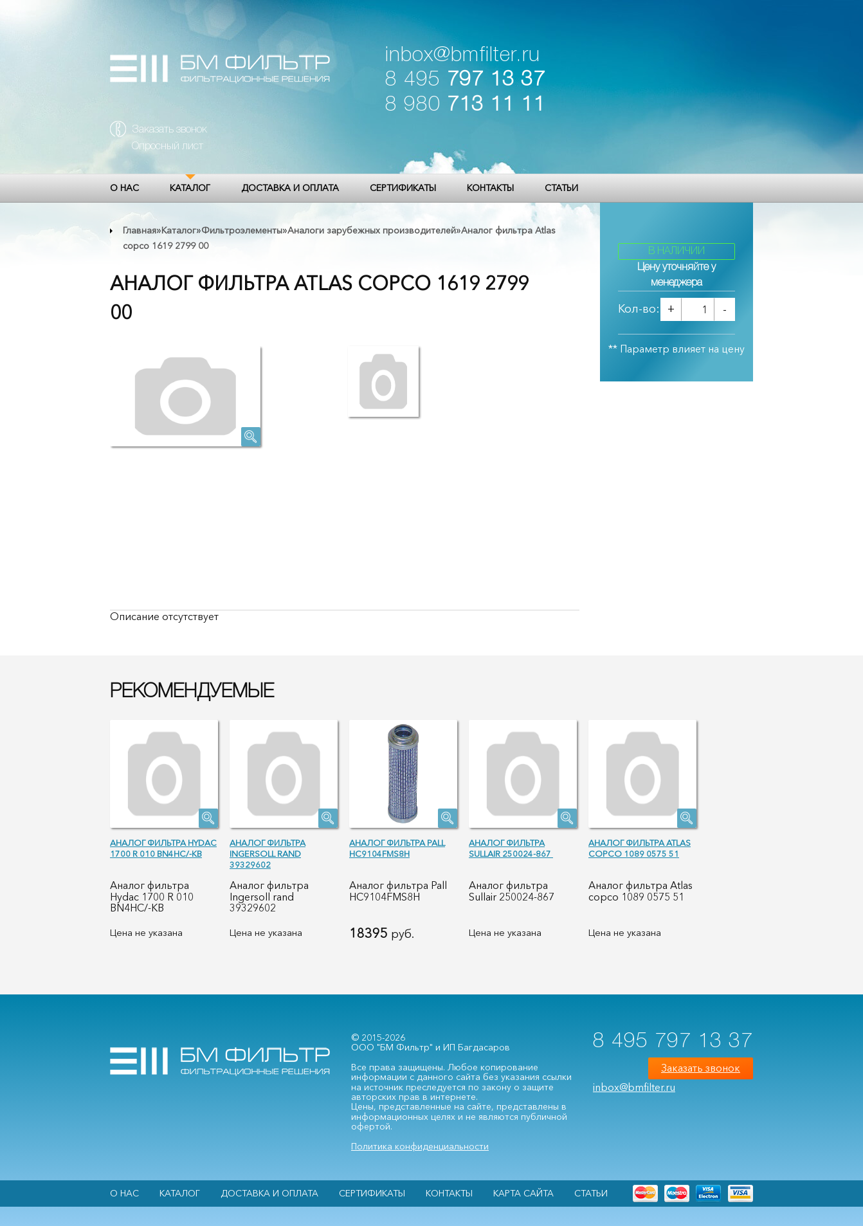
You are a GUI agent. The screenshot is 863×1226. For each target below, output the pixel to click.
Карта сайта (523, 1193)
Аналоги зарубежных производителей (371, 230)
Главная (139, 230)
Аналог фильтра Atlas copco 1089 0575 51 (639, 848)
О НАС (124, 188)
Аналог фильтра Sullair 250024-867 (511, 848)
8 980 (465, 105)
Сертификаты (403, 188)
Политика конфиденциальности (420, 1146)
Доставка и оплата (290, 188)
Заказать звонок (169, 129)
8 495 (465, 80)
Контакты (490, 188)
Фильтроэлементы (241, 230)
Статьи (561, 188)
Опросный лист (167, 146)
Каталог (190, 188)
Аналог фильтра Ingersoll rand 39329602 (267, 853)
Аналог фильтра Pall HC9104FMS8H (397, 848)
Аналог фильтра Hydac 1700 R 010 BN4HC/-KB (163, 848)
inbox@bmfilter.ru (462, 55)
